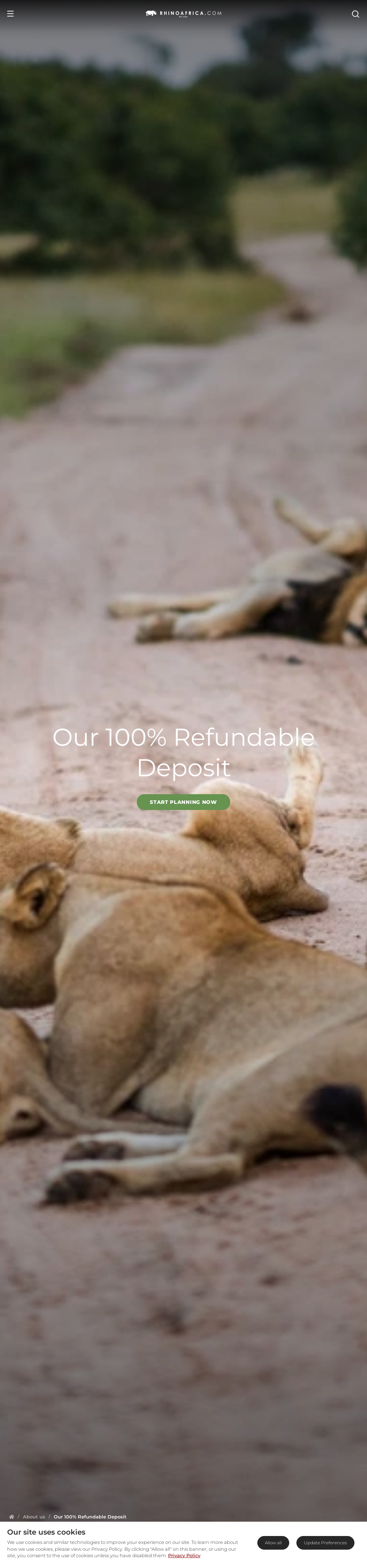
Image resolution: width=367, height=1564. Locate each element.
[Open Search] (355, 13)
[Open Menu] (10, 14)
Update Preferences (325, 1542)
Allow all (273, 1542)
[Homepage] (11, 1517)
